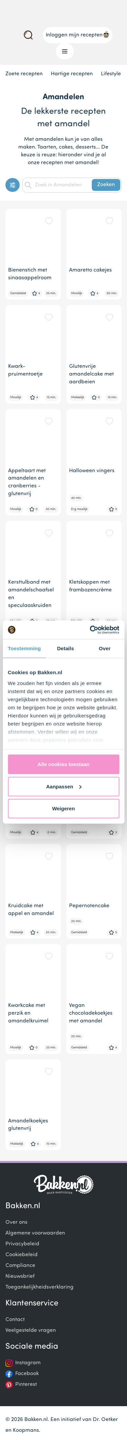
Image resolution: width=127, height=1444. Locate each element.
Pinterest (26, 1384)
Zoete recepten (24, 74)
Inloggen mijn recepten (78, 34)
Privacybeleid (22, 1244)
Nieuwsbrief (20, 1276)
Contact (15, 1319)
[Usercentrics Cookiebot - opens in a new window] (90, 629)
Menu (62, 51)
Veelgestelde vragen (30, 1330)
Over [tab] (105, 648)
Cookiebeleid (21, 1255)
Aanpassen (63, 786)
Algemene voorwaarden (35, 1233)
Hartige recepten (72, 74)
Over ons (16, 1222)
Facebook (27, 1373)
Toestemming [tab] (24, 648)
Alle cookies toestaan (63, 764)
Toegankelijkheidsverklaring (39, 1287)
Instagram (28, 1363)
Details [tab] (65, 648)
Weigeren (63, 808)
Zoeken (106, 184)
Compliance (20, 1265)
